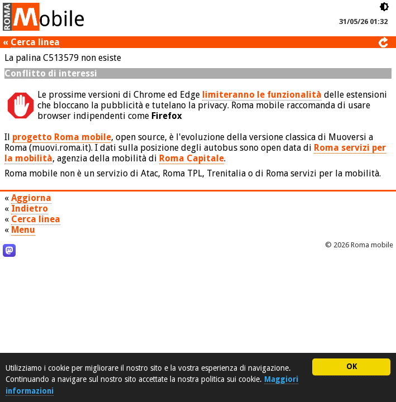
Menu (23, 229)
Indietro (29, 208)
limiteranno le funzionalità (262, 94)
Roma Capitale (191, 158)
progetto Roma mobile (61, 137)
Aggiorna (31, 198)
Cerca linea (35, 42)
